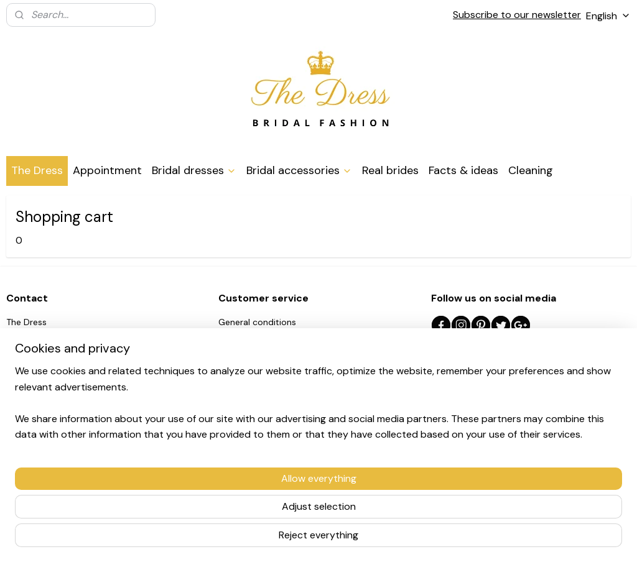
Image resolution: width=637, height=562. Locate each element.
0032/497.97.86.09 (62, 378)
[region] (236, 506)
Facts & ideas (463, 170)
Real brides (390, 170)
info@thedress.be (63, 391)
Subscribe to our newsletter (517, 14)
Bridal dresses (194, 170)
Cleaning (530, 170)
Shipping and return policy (272, 336)
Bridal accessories (299, 170)
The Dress (37, 170)
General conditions (257, 322)
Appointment (107, 170)
